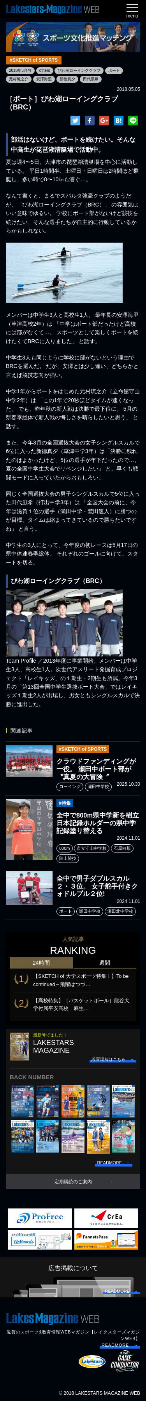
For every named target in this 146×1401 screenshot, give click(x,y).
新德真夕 (67, 79)
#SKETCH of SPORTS (34, 60)
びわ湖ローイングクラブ (79, 70)
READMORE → (120, 1345)
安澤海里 (44, 79)
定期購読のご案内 (73, 1181)
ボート (114, 70)
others (44, 70)
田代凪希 (91, 79)
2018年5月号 (20, 70)
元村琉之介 (18, 79)
